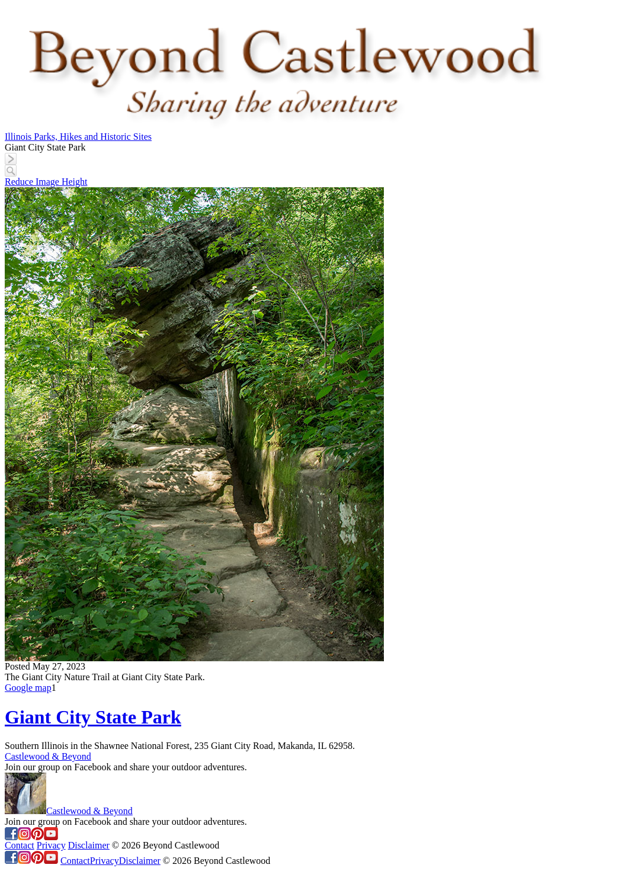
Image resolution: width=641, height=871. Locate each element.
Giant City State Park (93, 717)
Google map (28, 688)
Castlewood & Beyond (48, 756)
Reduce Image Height (46, 182)
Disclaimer (89, 845)
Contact (19, 845)
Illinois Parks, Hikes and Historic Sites (78, 137)
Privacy (51, 845)
